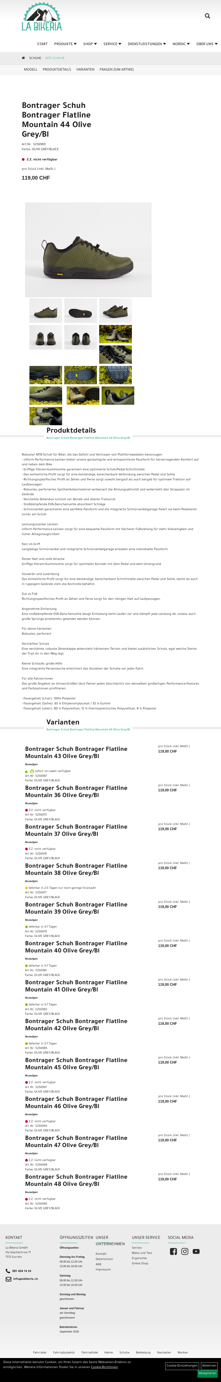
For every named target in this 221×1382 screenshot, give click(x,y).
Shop (90, 44)
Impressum (103, 1270)
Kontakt (101, 1254)
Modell (30, 70)
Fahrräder (40, 1353)
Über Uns (207, 44)
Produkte (65, 44)
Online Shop (140, 1263)
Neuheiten (164, 1353)
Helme (108, 1353)
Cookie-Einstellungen (182, 1366)
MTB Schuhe (55, 58)
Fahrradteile (90, 1353)
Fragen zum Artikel (117, 70)
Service (112, 44)
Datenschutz (104, 1259)
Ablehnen (209, 1366)
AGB (98, 1264)
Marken (183, 1353)
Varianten (85, 70)
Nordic (181, 44)
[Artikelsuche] (207, 17)
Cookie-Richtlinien (104, 1367)
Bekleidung (143, 1353)
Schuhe (35, 58)
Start (42, 44)
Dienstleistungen (147, 44)
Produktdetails (57, 70)
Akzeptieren (207, 1373)
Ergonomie (139, 1258)
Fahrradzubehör (64, 1353)
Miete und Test (142, 1253)
